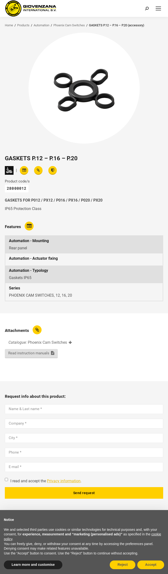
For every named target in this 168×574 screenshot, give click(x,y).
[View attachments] (38, 170)
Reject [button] (122, 565)
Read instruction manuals (28, 353)
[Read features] (24, 170)
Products (23, 25)
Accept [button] (150, 565)
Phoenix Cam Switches (69, 25)
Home (9, 25)
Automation (41, 25)
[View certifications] (52, 170)
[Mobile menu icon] (158, 8)
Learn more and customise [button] (33, 565)
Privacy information (63, 481)
